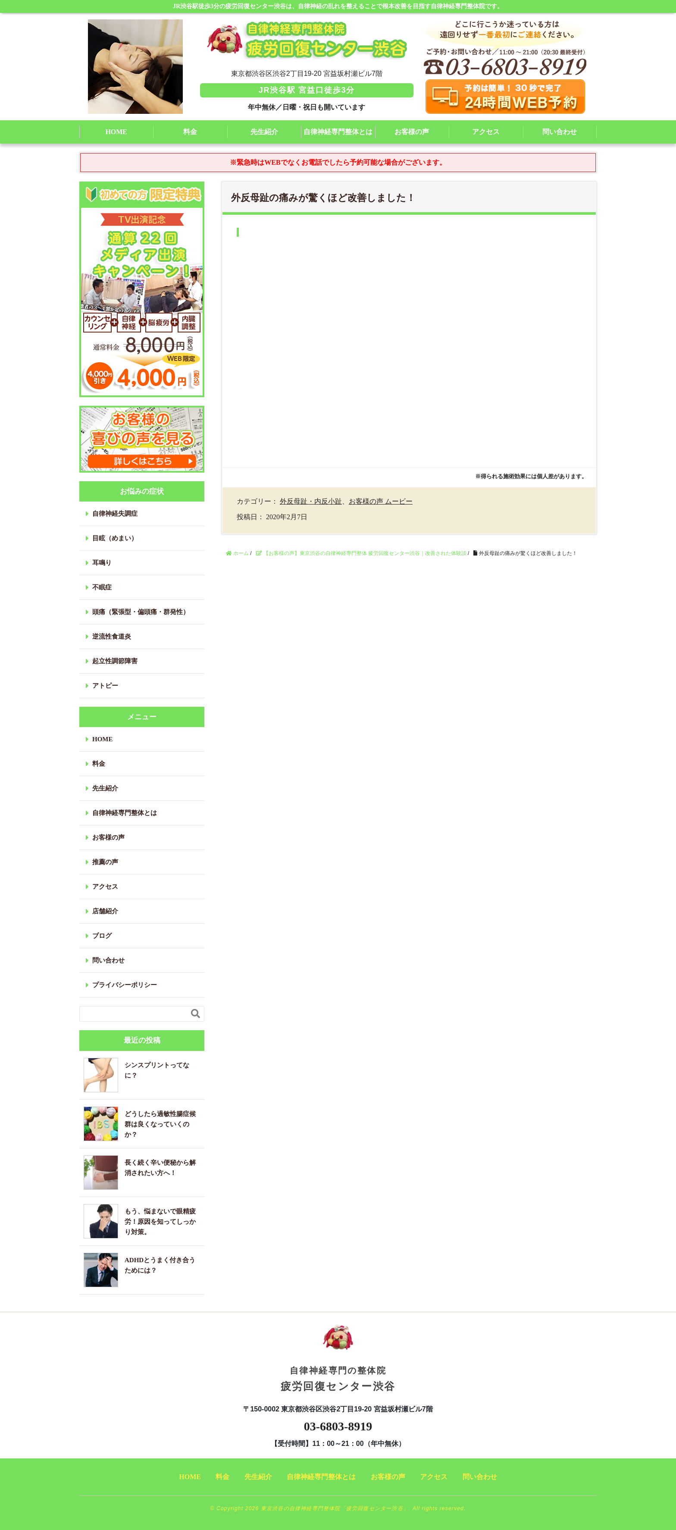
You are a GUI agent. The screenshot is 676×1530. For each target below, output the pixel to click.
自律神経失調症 (115, 513)
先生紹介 (264, 131)
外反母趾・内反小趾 (311, 501)
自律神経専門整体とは (338, 131)
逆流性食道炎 (111, 636)
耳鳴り (102, 562)
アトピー (105, 685)
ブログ (102, 935)
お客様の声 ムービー (381, 501)
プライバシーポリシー (124, 984)
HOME (116, 131)
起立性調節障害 (115, 661)
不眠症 (102, 587)
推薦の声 (105, 862)
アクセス (486, 131)
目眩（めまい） (115, 538)
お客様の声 (411, 131)
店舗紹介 (105, 911)
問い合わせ (559, 131)
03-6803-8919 (338, 1426)
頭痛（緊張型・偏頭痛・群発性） (140, 611)
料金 (190, 131)
